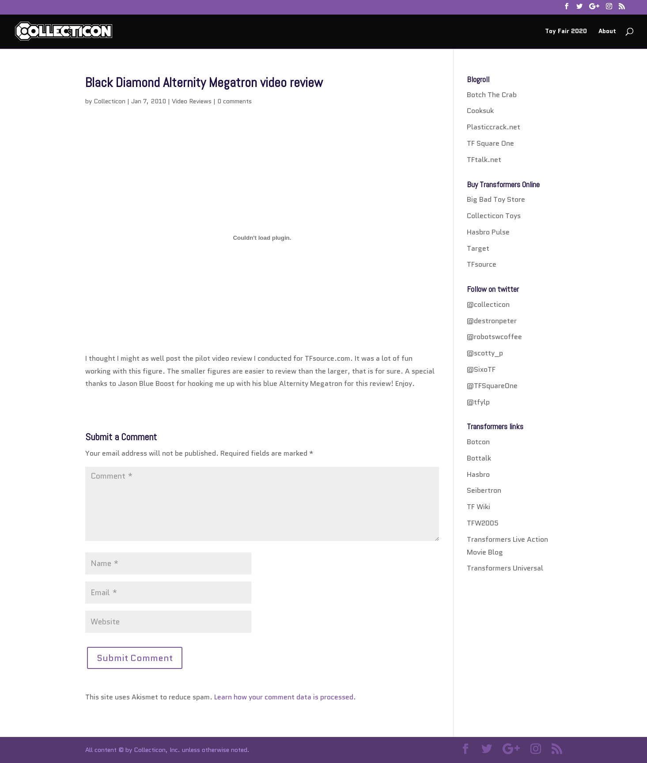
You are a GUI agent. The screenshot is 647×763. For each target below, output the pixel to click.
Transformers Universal (505, 568)
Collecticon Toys (494, 216)
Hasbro (478, 474)
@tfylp (478, 402)
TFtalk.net (484, 160)
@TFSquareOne (492, 386)
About (607, 31)
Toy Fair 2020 (566, 31)
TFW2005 (483, 523)
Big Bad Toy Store (496, 199)
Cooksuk (480, 111)
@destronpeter (492, 321)
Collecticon (109, 101)
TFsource (481, 264)
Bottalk (479, 458)
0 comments (234, 101)
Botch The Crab (492, 95)
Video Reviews (192, 101)
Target (478, 248)
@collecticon (488, 304)
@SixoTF (481, 369)
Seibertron (484, 490)
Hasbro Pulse (488, 232)
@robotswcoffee (494, 337)
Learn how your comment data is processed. (285, 697)
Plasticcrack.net (493, 127)
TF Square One (490, 143)
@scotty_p (485, 353)
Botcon (478, 442)
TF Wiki (478, 507)
